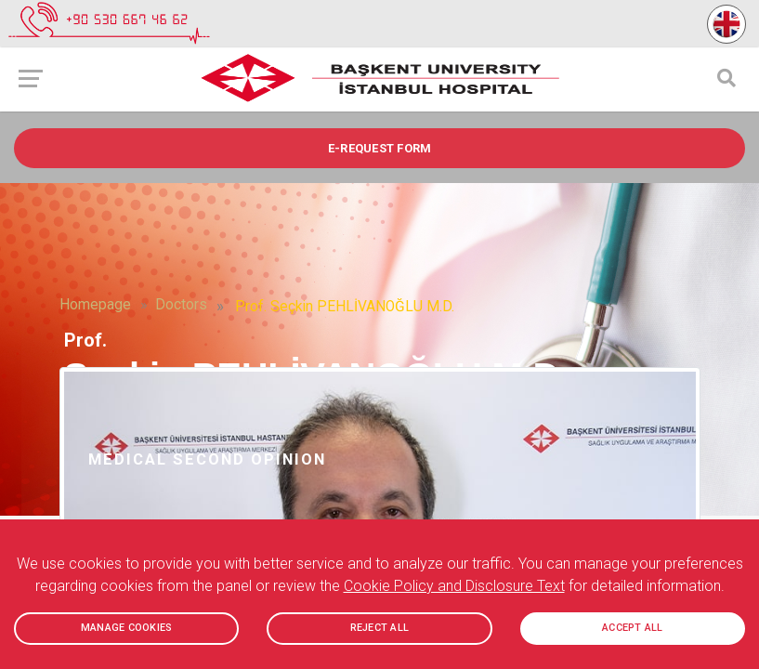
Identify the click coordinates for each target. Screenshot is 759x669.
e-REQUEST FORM (380, 148)
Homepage (95, 305)
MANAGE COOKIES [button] (127, 629)
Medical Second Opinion (207, 458)
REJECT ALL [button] (379, 629)
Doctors (181, 305)
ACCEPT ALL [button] (633, 629)
